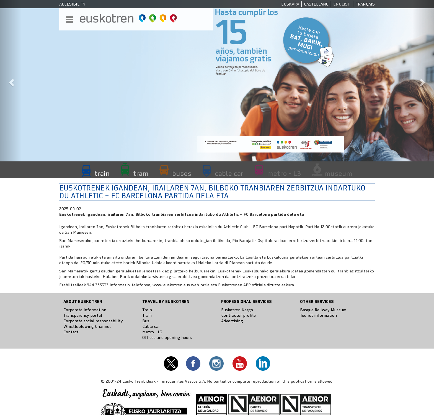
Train (147, 309)
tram (141, 173)
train (102, 173)
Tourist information (318, 315)
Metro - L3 (152, 331)
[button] (11, 80)
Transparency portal (82, 315)
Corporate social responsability (93, 320)
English (342, 4)
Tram (147, 315)
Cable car (151, 326)
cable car (229, 173)
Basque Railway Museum (323, 309)
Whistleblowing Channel (87, 326)
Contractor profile (238, 315)
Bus (145, 320)
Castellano (316, 4)
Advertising (232, 320)
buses (181, 173)
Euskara (290, 4)
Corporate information (84, 309)
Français (365, 4)
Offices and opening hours (167, 337)
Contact (71, 331)
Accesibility (72, 4)
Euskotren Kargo (237, 309)
